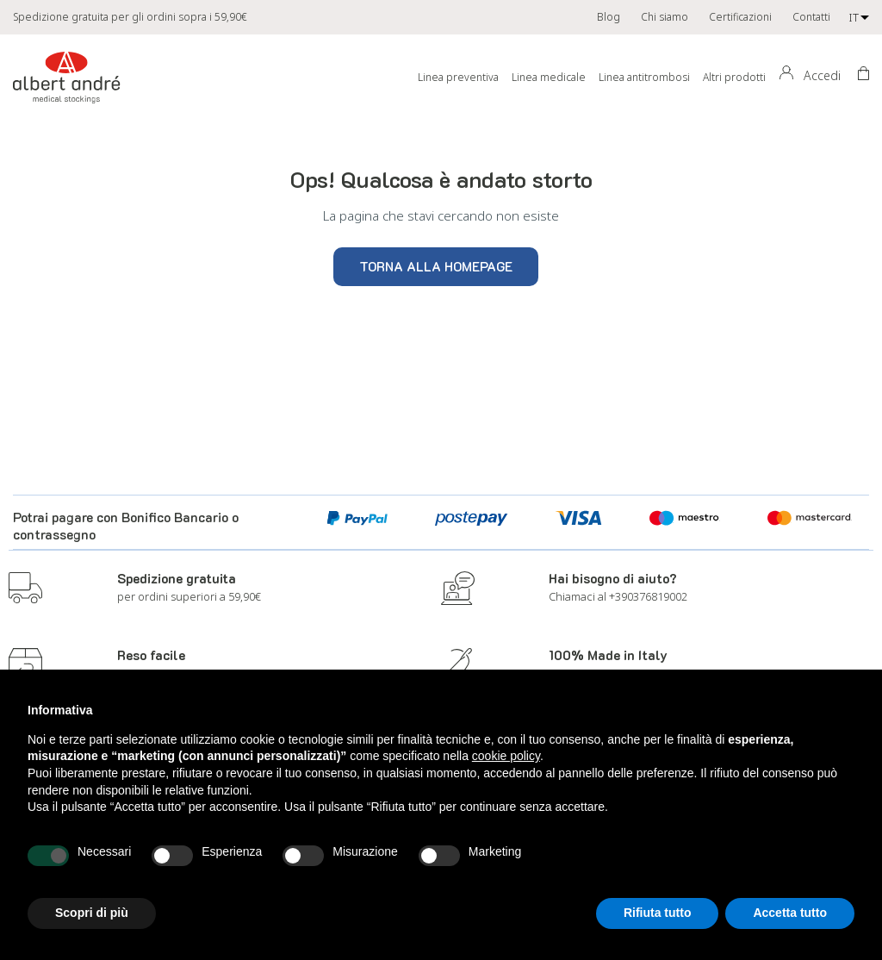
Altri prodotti (734, 77)
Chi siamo (664, 16)
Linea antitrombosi (644, 77)
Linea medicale (549, 77)
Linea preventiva (458, 77)
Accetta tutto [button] (790, 912)
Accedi (822, 75)
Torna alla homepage (435, 266)
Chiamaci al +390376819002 (618, 596)
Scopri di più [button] (91, 912)
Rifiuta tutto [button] (658, 912)
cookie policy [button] (506, 756)
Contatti (811, 16)
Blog (608, 16)
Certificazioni (740, 16)
